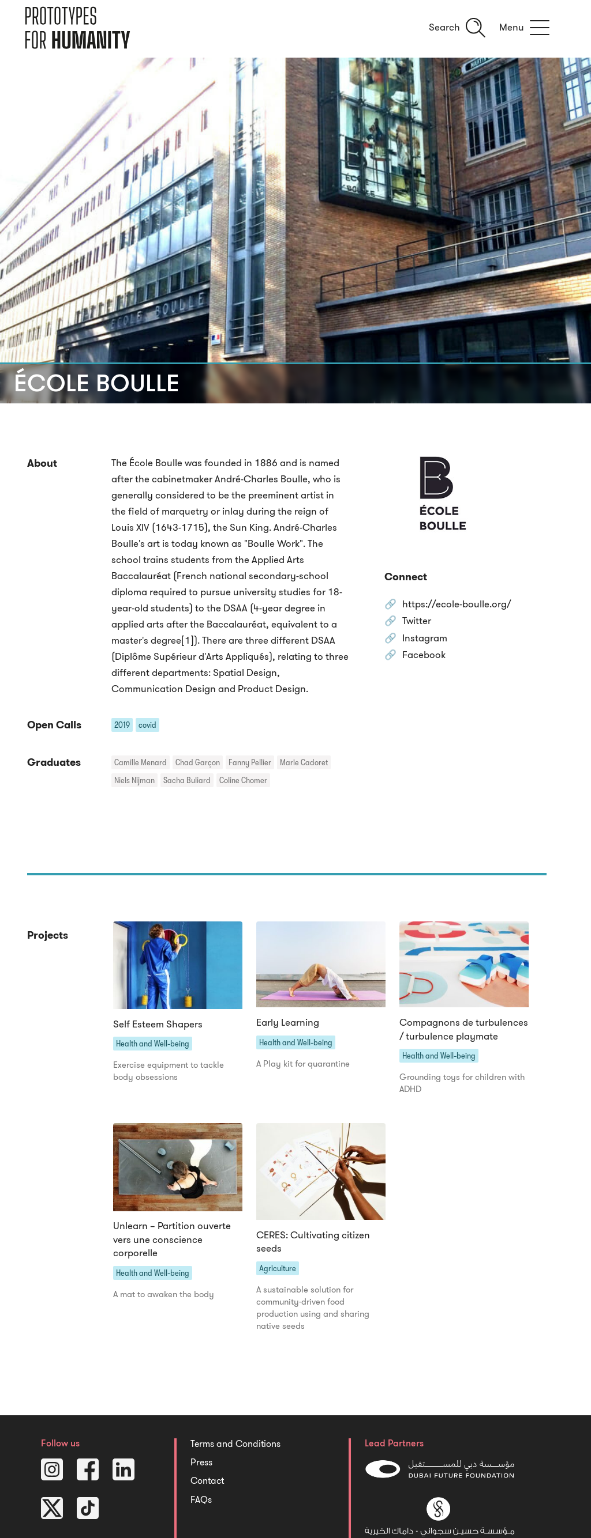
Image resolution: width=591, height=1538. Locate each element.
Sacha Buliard (187, 780)
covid (147, 725)
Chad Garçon (197, 762)
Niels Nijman (134, 780)
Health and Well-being (152, 1043)
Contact (207, 1481)
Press (201, 1462)
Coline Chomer (243, 780)
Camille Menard (140, 762)
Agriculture (277, 1268)
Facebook (424, 655)
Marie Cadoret (304, 762)
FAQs (201, 1500)
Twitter (416, 621)
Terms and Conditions (235, 1444)
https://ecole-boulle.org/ (456, 605)
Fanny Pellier (250, 762)
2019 (122, 725)
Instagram (424, 639)
